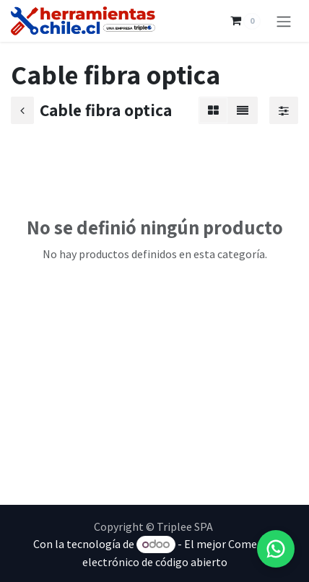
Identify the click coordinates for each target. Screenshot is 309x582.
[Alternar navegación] (283, 21)
